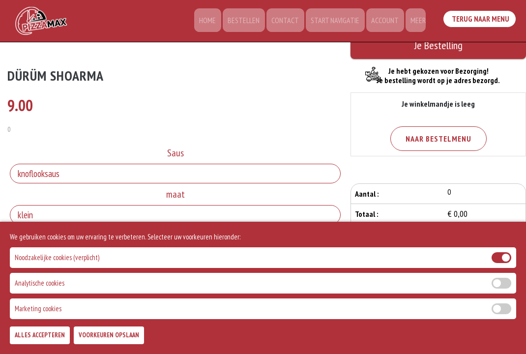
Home (219, 22)
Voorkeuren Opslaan (109, 338)
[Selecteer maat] (175, 216)
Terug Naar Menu (481, 20)
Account (387, 22)
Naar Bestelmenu (438, 139)
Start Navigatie (339, 22)
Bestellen (253, 22)
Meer (417, 22)
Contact (292, 22)
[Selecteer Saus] (175, 175)
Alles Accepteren (40, 338)
